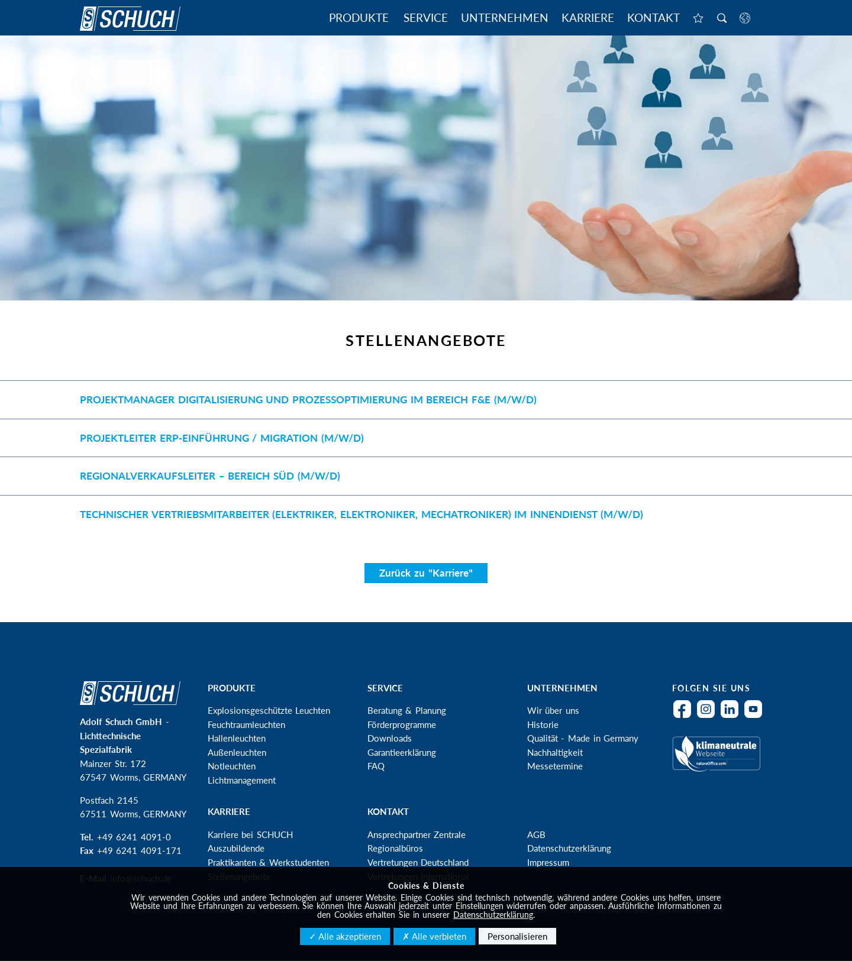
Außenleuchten (237, 752)
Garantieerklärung (401, 752)
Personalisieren (517, 936)
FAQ (376, 766)
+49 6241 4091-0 (134, 836)
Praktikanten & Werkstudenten (268, 862)
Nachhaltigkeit (555, 752)
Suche (722, 19)
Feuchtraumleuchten (246, 724)
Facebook (685, 716)
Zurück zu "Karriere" (425, 573)
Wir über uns (553, 710)
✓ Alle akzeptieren (345, 936)
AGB (536, 834)
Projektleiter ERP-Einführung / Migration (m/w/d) (222, 438)
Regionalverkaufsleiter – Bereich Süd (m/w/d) (210, 476)
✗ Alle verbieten (434, 936)
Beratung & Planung (406, 710)
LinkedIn (732, 716)
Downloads (389, 738)
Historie (543, 724)
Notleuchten (232, 766)
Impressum (548, 862)
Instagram (709, 716)
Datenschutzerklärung (569, 848)
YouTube (756, 716)
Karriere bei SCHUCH (250, 834)
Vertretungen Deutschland (418, 862)
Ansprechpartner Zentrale (416, 834)
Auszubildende (236, 848)
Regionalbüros (395, 848)
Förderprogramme (401, 724)
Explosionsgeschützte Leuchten (269, 710)
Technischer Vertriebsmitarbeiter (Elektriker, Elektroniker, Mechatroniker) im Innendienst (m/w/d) (361, 514)
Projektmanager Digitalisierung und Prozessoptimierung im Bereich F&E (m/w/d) (308, 399)
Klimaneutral (719, 761)
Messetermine (555, 766)
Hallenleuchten (237, 738)
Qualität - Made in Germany (583, 738)
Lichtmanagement (242, 780)
